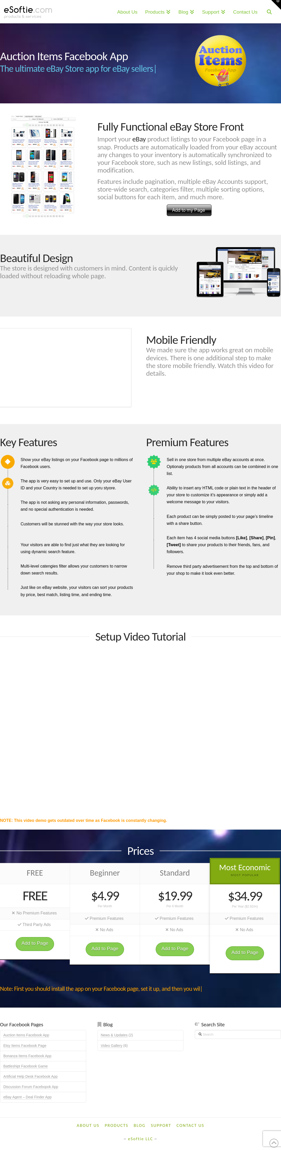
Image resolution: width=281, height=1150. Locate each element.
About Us (88, 1125)
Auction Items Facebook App (26, 1035)
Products (116, 1125)
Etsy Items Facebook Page (24, 1046)
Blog (140, 1125)
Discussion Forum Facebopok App (30, 1087)
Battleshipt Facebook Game (25, 1066)
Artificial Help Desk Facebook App (30, 1076)
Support (161, 1125)
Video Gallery (111, 1046)
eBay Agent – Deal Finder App (27, 1097)
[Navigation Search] (269, 11)
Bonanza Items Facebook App (27, 1056)
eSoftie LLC (140, 1139)
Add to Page (34, 943)
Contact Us (190, 1125)
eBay (139, 139)
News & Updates (114, 1035)
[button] (276, 5)
